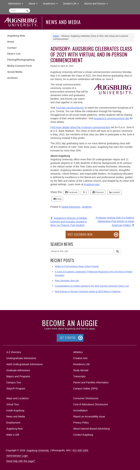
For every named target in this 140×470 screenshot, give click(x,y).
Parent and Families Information (91, 382)
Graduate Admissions (18, 370)
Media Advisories (71, 206)
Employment (13, 422)
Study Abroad (80, 370)
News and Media (63, 21)
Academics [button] (51, 3)
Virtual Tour (12, 404)
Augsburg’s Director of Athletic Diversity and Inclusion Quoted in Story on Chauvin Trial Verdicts (68, 222)
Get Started (68, 338)
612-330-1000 (80, 450)
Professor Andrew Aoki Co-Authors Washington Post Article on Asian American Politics (115, 221)
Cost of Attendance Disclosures (90, 404)
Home (10, 41)
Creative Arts (80, 358)
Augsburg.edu (91, 184)
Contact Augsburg (83, 434)
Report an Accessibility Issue (89, 416)
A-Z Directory (13, 352)
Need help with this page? (20, 461)
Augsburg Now (16, 35)
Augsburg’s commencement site (111, 118)
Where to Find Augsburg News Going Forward (77, 266)
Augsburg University (38, 450)
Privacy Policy (81, 422)
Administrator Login (17, 455)
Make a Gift (12, 434)
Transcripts (79, 376)
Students (86, 206)
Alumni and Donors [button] (97, 3)
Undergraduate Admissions (21, 358)
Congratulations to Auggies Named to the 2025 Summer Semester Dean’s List (92, 286)
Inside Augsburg (15, 410)
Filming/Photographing (21, 59)
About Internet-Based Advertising (91, 428)
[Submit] (27, 10)
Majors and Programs (18, 376)
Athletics (78, 352)
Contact (12, 47)
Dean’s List (14, 53)
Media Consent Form (19, 65)
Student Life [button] (72, 3)
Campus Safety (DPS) (85, 388)
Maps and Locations (17, 398)
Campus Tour (13, 382)
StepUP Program (15, 388)
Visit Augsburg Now (80, 234)
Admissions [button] (17, 3)
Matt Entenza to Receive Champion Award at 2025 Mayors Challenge (88, 291)
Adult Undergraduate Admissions (24, 364)
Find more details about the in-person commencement (80, 127)
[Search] (117, 252)
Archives (12, 77)
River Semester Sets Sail (67, 280)
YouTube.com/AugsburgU (70, 107)
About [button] (34, 4)
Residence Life (81, 364)
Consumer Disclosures (85, 398)
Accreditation (80, 410)
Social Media (14, 71)
